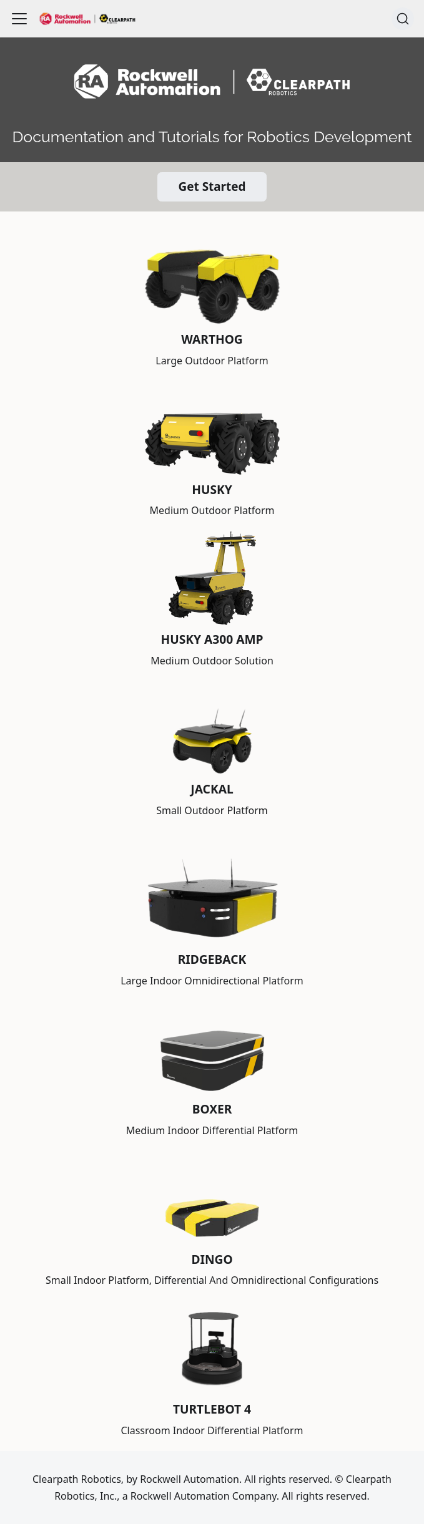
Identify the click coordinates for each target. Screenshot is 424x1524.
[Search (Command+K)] (403, 18)
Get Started (212, 186)
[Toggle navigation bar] (19, 18)
